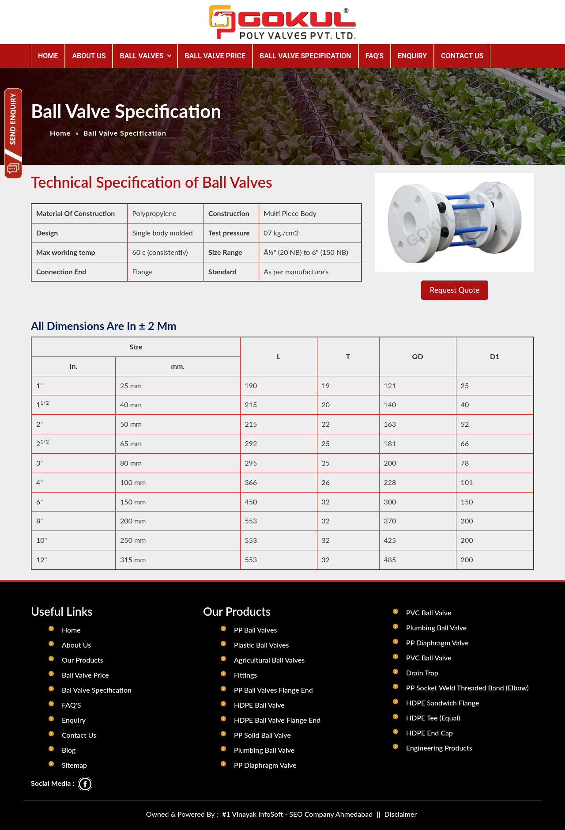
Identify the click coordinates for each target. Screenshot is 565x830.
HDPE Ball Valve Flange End (277, 720)
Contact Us (79, 735)
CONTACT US (462, 56)
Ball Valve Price (85, 675)
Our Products (82, 660)
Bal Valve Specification (97, 690)
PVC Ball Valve (428, 612)
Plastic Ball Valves (261, 645)
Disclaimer (400, 814)
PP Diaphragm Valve (265, 765)
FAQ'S (374, 56)
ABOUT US (88, 56)
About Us (76, 645)
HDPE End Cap (429, 732)
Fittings (245, 675)
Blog (68, 750)
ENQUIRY (412, 56)
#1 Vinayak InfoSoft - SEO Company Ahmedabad (297, 814)
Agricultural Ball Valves (269, 660)
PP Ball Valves (255, 629)
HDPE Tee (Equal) (433, 717)
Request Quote (454, 290)
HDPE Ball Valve (259, 705)
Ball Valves (141, 56)
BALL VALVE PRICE (215, 56)
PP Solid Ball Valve (262, 735)
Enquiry (74, 720)
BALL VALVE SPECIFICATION (305, 56)
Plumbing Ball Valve (264, 750)
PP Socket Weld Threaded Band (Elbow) (467, 687)
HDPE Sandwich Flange (442, 702)
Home (48, 56)
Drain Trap (422, 672)
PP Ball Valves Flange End (273, 690)
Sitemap (74, 765)
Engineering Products (439, 747)
